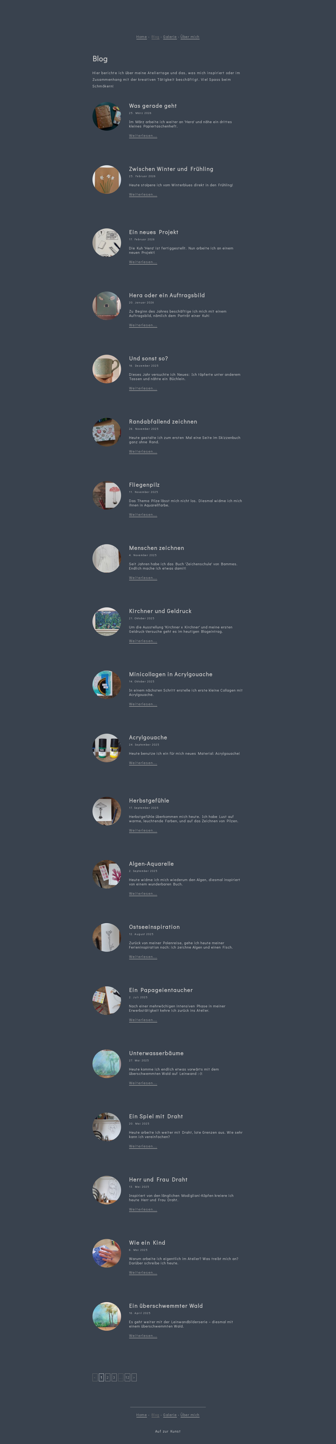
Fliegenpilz (144, 484)
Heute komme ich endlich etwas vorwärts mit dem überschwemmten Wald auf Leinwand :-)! (174, 1071)
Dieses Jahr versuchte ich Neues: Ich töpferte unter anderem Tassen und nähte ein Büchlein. (185, 376)
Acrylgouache (148, 737)
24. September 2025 (144, 744)
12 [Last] (127, 1377)
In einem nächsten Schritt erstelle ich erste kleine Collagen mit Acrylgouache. (186, 692)
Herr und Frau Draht (158, 1179)
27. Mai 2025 (139, 1060)
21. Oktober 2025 (142, 618)
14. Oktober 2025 (142, 681)
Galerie (170, 36)
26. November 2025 (144, 428)
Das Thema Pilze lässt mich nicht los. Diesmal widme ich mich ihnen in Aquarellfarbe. (185, 502)
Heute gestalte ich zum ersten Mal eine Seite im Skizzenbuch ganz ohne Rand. (185, 439)
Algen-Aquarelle (151, 863)
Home (141, 36)
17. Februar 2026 (142, 239)
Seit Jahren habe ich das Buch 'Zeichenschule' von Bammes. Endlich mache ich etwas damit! (183, 566)
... (121, 1377)
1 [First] (101, 1377)
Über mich (190, 36)
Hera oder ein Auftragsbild (167, 295)
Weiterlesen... (143, 135)
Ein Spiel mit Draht (156, 1116)
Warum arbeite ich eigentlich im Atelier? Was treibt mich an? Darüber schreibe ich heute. (183, 1260)
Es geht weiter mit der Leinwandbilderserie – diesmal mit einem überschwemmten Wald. (181, 1323)
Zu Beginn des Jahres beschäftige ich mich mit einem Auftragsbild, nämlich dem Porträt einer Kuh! (178, 313)
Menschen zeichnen (156, 547)
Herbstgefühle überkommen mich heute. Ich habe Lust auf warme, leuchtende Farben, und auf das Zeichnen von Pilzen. (183, 818)
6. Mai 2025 (138, 1250)
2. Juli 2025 (138, 997)
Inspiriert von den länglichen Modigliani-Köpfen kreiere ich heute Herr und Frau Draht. (181, 1197)
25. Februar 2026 (142, 176)
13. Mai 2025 (139, 1186)
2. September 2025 (143, 871)
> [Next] (134, 1377)
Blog (156, 36)
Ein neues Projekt (154, 231)
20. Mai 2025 (139, 1123)
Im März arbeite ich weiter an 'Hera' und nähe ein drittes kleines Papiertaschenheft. (180, 123)
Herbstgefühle (149, 800)
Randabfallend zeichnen (163, 421)
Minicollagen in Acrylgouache (171, 674)
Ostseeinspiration (154, 926)
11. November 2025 (143, 492)
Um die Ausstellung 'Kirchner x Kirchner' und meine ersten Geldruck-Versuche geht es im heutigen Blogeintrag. (181, 629)
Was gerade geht (153, 105)
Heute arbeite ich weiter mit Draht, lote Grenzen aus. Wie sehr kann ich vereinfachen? (186, 1134)
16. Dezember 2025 (144, 365)
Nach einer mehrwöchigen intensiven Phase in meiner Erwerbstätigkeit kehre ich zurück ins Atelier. (177, 1008)
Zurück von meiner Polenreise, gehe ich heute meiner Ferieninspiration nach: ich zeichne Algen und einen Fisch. (181, 944)
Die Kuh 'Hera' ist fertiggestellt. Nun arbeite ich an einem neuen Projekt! (181, 250)
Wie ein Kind (147, 1242)
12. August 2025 (141, 934)
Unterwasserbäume (156, 1053)
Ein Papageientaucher (161, 989)
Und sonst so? (148, 358)
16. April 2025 (140, 1313)
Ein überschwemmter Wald (166, 1305)
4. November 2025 (143, 555)
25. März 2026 (140, 113)
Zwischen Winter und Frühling (171, 168)
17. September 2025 (144, 807)
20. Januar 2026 (141, 302)
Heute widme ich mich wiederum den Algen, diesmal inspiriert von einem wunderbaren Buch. (184, 881)
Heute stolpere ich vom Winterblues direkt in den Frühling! (181, 184)
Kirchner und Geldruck (160, 610)
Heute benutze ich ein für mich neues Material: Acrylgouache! (184, 753)
